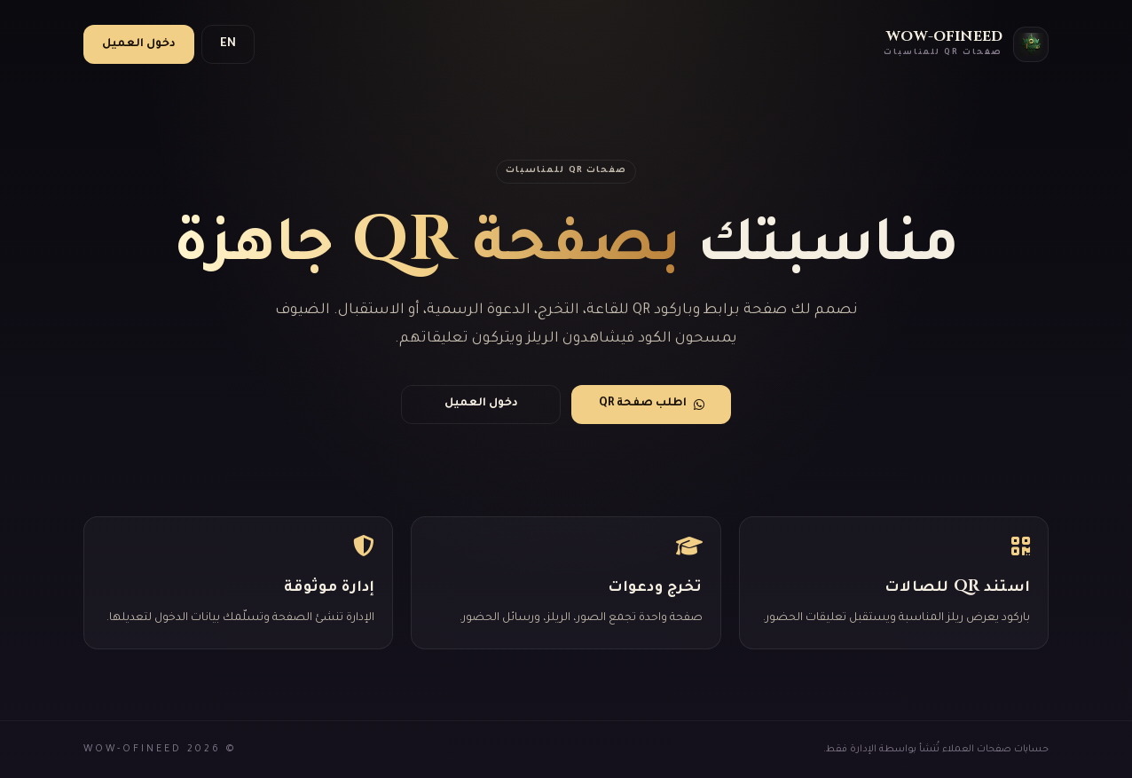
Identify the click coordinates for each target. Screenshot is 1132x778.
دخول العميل (139, 44)
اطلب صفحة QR (651, 404)
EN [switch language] (228, 44)
